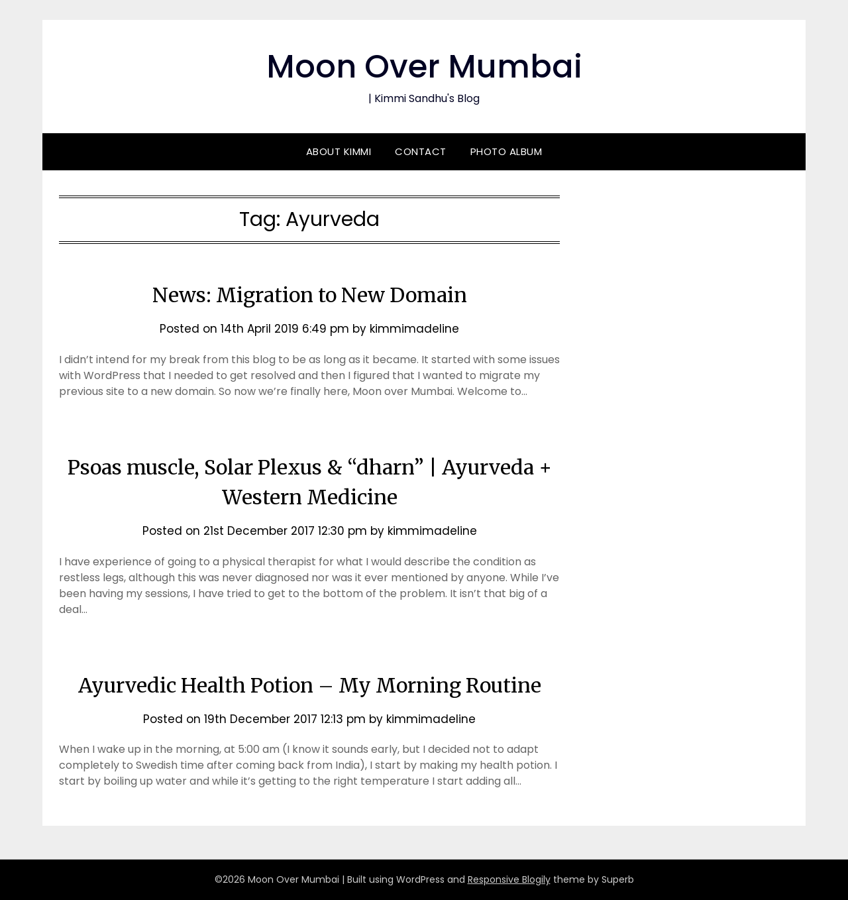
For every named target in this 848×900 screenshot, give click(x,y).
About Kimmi (339, 151)
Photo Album (506, 151)
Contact (421, 151)
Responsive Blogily (509, 879)
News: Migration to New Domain (309, 295)
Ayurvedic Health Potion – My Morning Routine (309, 685)
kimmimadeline (414, 329)
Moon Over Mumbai (424, 66)
